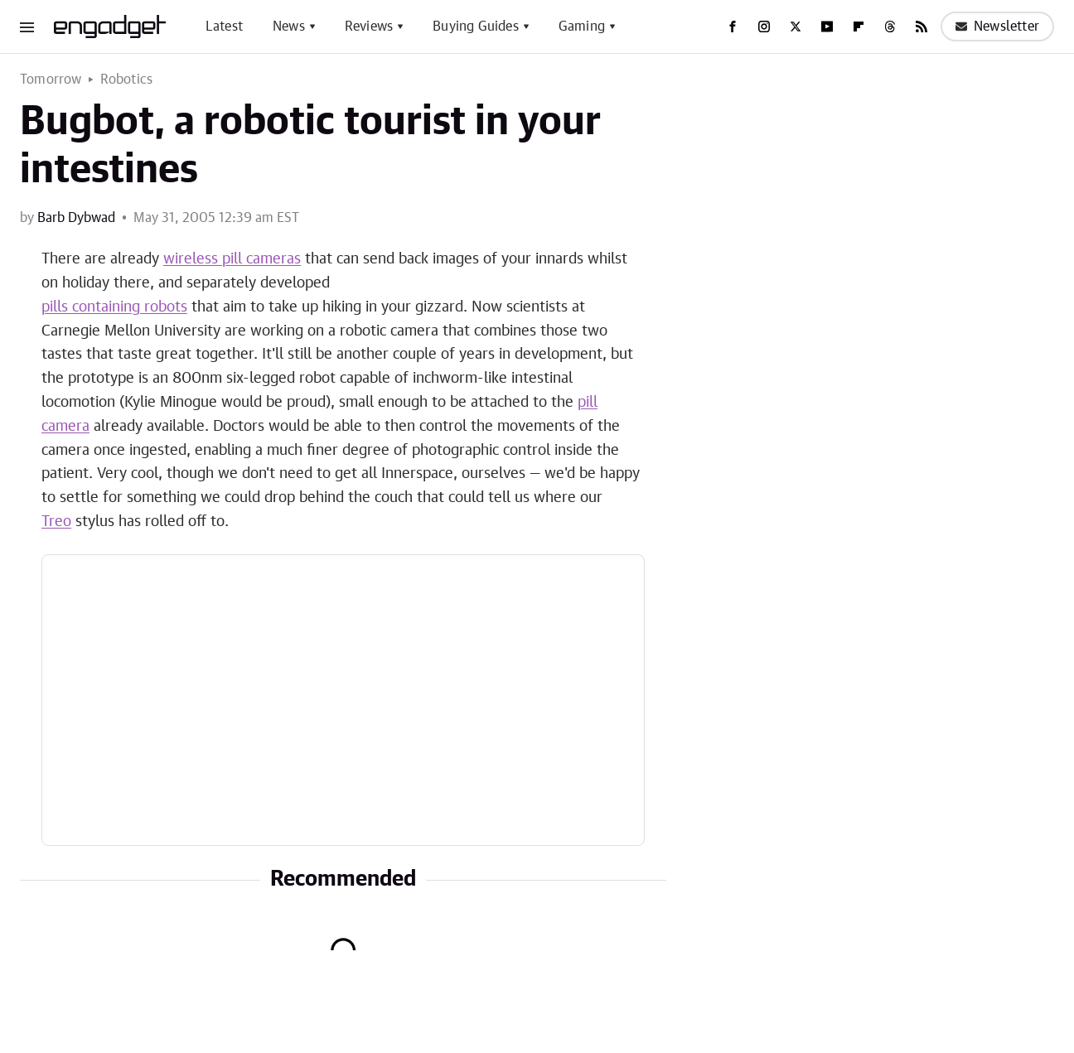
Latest (224, 26)
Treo (56, 521)
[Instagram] (764, 26)
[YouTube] (827, 26)
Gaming (582, 26)
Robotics (126, 79)
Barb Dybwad (76, 218)
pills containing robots (114, 307)
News (289, 26)
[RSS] (921, 26)
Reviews (369, 26)
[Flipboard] (858, 26)
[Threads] (890, 26)
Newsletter (997, 26)
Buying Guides (476, 26)
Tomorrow (51, 79)
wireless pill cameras (232, 259)
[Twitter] (795, 26)
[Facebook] (732, 26)
